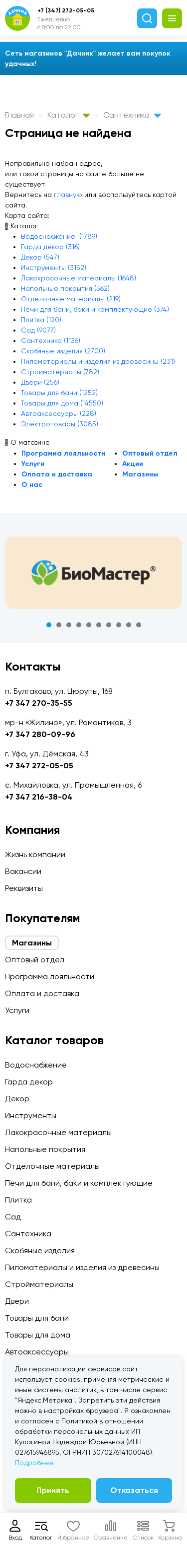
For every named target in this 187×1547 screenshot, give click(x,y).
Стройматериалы (39, 1284)
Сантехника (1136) (50, 340)
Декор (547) (40, 257)
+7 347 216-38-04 (39, 797)
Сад (13, 1216)
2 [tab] (58, 624)
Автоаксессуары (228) (58, 413)
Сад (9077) (38, 330)
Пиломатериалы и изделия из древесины (82, 1267)
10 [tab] (138, 624)
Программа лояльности (63, 453)
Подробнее (34, 1463)
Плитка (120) (41, 320)
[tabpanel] (93, 573)
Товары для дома (37, 1335)
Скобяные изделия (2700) (63, 351)
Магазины (140, 474)
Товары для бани (37, 1318)
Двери (17, 1301)
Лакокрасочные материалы (58, 1132)
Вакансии (23, 871)
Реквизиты (24, 888)
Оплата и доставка (56, 474)
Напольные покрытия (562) (65, 288)
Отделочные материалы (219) (71, 299)
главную (68, 195)
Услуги (32, 464)
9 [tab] (128, 624)
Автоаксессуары (37, 1351)
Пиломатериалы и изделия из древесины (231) (98, 361)
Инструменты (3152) (53, 267)
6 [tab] (98, 624)
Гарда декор (29, 1081)
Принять (52, 1490)
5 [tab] (88, 624)
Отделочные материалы (52, 1166)
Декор (17, 1098)
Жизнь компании (35, 854)
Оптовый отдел (150, 453)
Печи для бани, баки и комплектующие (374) (95, 309)
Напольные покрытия (45, 1149)
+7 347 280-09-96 (40, 734)
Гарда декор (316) (50, 247)
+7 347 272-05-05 (39, 765)
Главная (19, 115)
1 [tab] (48, 624)
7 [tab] (108, 624)
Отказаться (134, 1490)
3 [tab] (68, 624)
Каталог (68, 115)
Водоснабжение (36, 1065)
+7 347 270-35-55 (38, 703)
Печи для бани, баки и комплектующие (79, 1183)
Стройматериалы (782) (60, 372)
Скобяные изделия (40, 1250)
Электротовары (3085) (59, 424)
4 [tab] (78, 624)
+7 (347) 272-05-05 (65, 10)
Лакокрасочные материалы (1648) (78, 278)
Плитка (18, 1200)
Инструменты (30, 1115)
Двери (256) (40, 382)
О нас (31, 484)
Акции (132, 464)
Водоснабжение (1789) (59, 236)
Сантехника (132, 115)
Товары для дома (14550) (62, 403)
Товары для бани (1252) (59, 393)
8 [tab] (118, 624)
